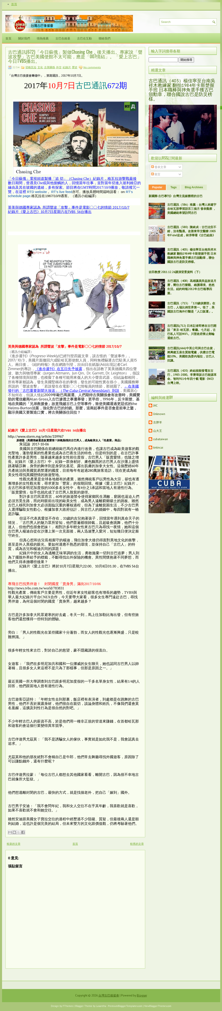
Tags (173, 187)
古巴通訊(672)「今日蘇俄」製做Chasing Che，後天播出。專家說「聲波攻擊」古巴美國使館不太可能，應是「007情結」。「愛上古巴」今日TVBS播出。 (75, 56)
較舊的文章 (137, 843)
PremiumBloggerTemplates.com (125, 1006)
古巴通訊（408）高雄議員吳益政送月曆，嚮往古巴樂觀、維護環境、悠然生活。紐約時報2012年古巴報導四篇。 (191, 287)
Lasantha (101, 1006)
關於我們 (24, 38)
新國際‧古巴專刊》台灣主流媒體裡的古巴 (175, 196)
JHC (155, 406)
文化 (40, 67)
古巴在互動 (84, 38)
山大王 (157, 431)
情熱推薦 (43, 38)
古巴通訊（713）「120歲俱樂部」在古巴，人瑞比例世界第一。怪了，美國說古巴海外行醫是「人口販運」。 (191, 307)
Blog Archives (194, 187)
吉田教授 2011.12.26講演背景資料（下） (175, 272)
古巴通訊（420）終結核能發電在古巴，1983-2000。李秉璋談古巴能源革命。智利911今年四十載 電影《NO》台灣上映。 (192, 377)
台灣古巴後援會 (108, 995)
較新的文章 (13, 843)
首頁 (14, 4)
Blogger (142, 995)
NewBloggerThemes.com (157, 1006)
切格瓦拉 (30, 67)
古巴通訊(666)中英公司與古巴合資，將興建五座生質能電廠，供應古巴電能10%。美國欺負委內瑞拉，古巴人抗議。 (191, 354)
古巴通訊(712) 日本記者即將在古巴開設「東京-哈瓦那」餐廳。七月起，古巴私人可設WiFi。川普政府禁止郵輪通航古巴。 (191, 332)
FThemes (68, 1006)
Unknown (159, 414)
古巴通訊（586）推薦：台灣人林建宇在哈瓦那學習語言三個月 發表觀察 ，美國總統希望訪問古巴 (191, 209)
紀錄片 (67, 67)
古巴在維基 (62, 38)
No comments (92, 67)
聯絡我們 (104, 38)
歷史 (74, 67)
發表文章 (158, 167)
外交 (59, 67)
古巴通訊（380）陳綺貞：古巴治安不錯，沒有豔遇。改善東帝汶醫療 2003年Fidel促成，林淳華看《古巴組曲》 (191, 231)
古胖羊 (157, 422)
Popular (157, 187)
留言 (155, 174)
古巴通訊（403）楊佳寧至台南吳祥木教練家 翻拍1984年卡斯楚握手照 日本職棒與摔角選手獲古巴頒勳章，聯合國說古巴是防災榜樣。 (182, 90)
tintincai (158, 447)
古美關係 (49, 67)
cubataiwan (160, 439)
